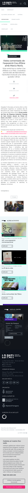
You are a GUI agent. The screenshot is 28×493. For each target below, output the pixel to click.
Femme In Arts (15, 19)
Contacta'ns (16, 333)
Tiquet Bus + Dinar (14, 97)
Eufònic (20, 14)
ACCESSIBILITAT (20, 430)
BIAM (2, 9)
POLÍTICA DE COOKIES (7, 430)
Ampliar (7, 246)
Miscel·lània (13, 24)
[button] (25, 3)
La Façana (4, 24)
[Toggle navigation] (21, 3)
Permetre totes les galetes (14, 487)
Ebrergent (10, 9)
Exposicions (5, 19)
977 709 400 (6, 364)
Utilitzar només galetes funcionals (14, 481)
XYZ (12, 29)
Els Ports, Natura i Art (8, 14)
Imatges (14, 197)
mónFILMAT (4, 29)
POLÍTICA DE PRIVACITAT (8, 428)
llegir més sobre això (9, 475)
